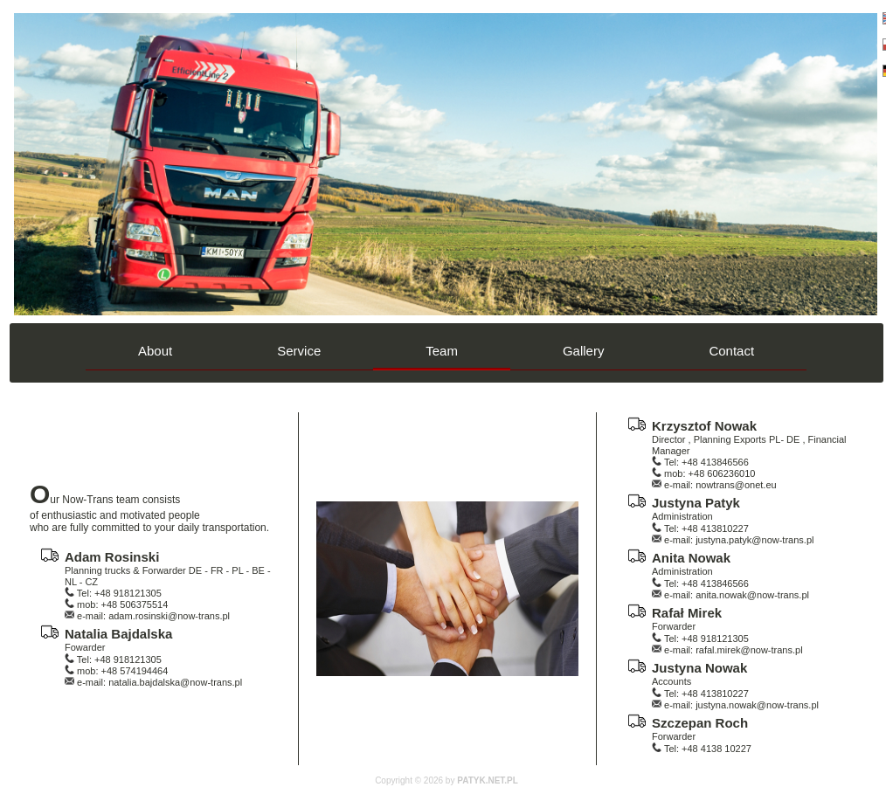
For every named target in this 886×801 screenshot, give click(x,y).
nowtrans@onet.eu (736, 485)
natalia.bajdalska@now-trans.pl (175, 682)
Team (442, 350)
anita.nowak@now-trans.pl (752, 595)
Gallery (584, 350)
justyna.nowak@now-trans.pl (757, 705)
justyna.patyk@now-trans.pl (754, 540)
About (155, 350)
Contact (731, 350)
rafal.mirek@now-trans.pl (749, 650)
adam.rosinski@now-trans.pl (169, 616)
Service (299, 350)
